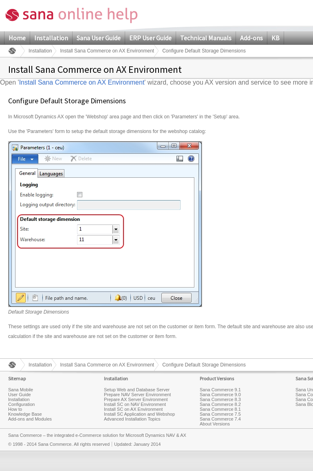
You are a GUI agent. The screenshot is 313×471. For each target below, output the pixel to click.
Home (17, 38)
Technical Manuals (205, 38)
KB (275, 38)
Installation (51, 38)
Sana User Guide (99, 38)
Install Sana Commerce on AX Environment (107, 51)
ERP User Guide (150, 38)
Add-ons (251, 38)
